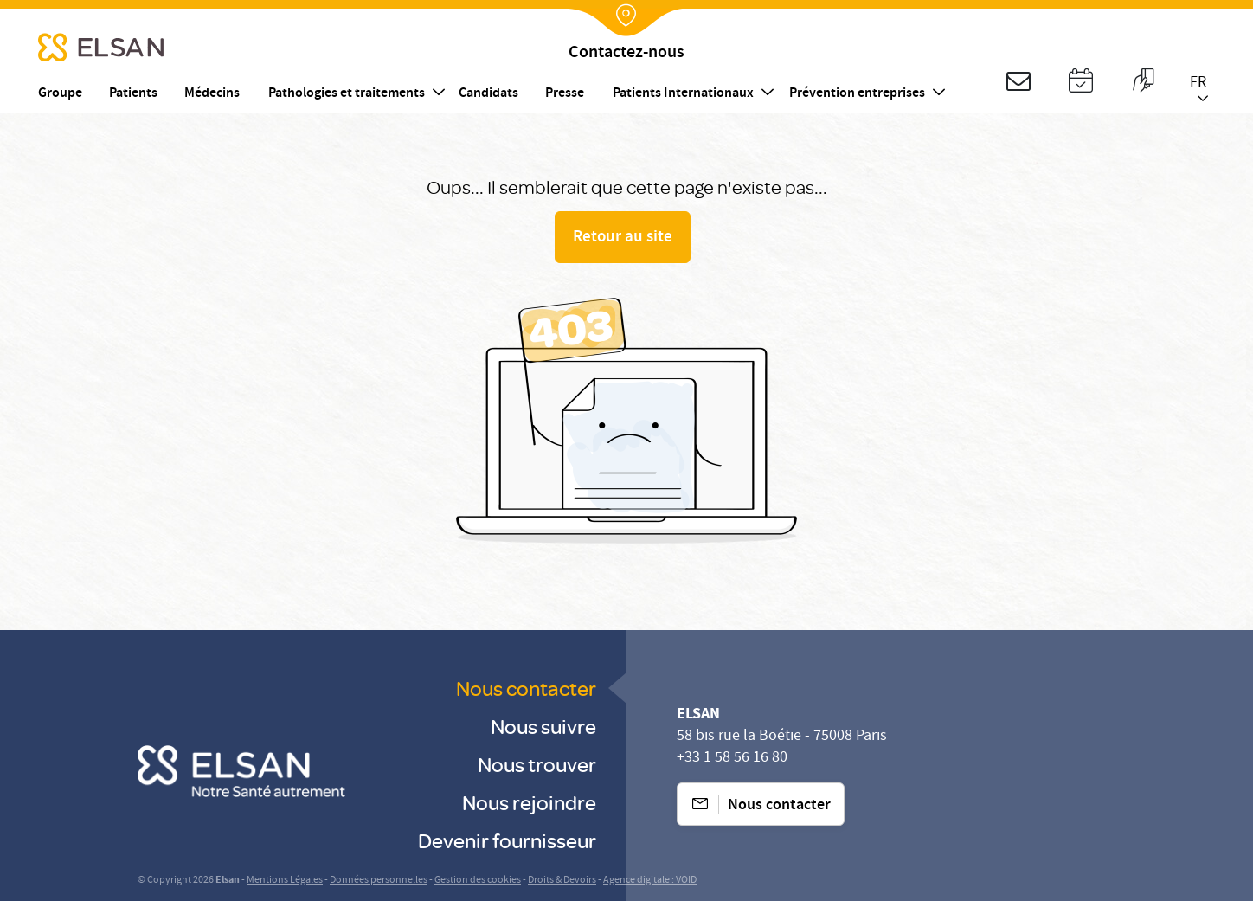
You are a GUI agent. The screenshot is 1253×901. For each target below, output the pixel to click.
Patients (133, 94)
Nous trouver (537, 763)
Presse (564, 94)
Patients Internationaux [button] (683, 94)
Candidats (488, 94)
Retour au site (622, 238)
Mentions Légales (285, 880)
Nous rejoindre (529, 801)
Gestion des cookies (477, 880)
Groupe (60, 94)
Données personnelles (378, 880)
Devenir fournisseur (507, 840)
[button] (1018, 83)
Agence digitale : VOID (650, 880)
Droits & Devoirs (562, 880)
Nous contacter (526, 687)
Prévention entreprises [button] (857, 94)
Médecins (212, 94)
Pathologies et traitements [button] (346, 94)
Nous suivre (543, 725)
